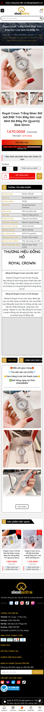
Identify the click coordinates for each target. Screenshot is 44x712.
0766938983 (22, 383)
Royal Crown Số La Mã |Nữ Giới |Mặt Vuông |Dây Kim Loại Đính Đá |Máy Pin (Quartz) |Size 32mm (32, 554)
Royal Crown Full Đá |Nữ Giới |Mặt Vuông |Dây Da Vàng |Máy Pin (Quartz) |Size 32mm (11, 554)
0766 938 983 (13, 620)
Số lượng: (5, 164)
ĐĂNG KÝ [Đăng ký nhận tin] (37, 672)
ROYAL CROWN (28, 194)
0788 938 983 (13, 627)
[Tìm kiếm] (41, 18)
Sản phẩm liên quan (18, 521)
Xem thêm (22, 507)
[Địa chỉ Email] (22, 672)
